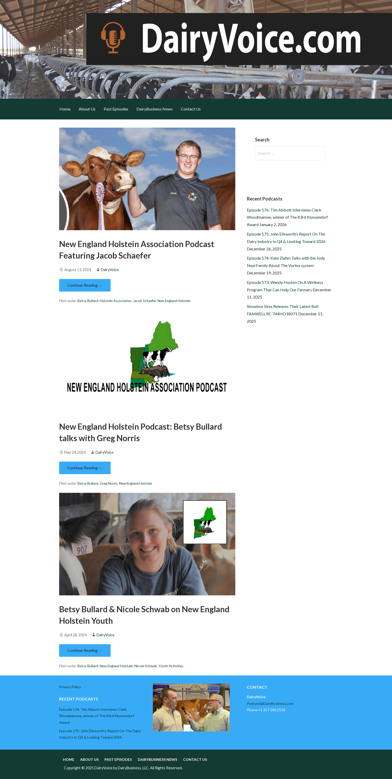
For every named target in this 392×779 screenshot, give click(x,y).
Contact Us (191, 108)
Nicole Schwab (145, 666)
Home (64, 108)
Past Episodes (116, 108)
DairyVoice (110, 270)
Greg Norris (109, 483)
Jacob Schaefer (144, 301)
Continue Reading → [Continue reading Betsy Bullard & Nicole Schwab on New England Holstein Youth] (84, 650)
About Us (87, 108)
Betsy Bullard (88, 301)
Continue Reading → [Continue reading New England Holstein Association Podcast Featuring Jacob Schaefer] (84, 285)
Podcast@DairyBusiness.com (270, 703)
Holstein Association (115, 301)
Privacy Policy (70, 687)
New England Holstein (173, 301)
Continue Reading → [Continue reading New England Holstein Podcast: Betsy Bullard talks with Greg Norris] (84, 467)
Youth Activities (170, 666)
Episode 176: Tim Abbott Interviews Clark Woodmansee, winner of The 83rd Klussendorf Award (287, 217)
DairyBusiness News (154, 108)
